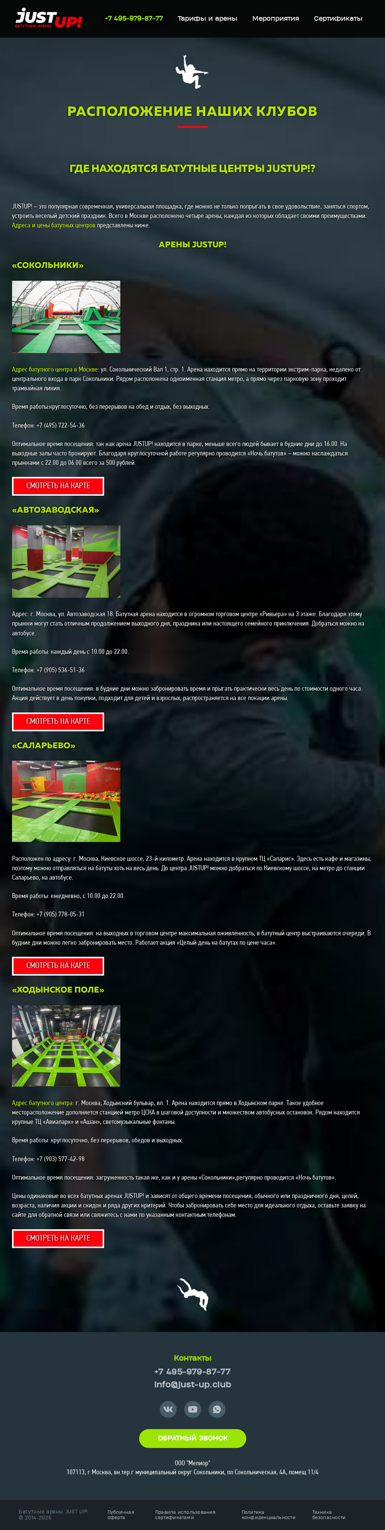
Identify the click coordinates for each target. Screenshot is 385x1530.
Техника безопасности (329, 1515)
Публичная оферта (121, 1515)
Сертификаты (338, 18)
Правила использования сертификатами (185, 1515)
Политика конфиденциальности (269, 1515)
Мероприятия (275, 18)
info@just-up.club (192, 1385)
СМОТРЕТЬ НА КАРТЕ (58, 486)
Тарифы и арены (207, 18)
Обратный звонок (192, 1438)
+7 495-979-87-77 (134, 18)
